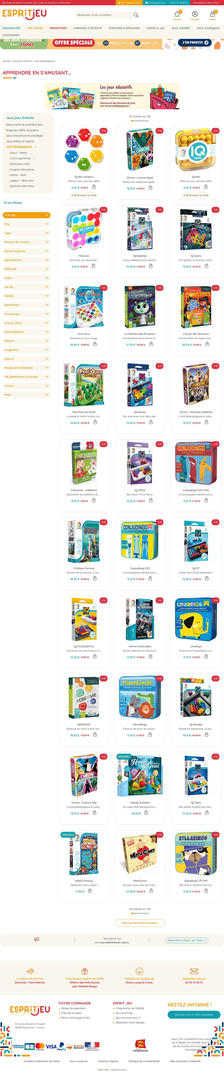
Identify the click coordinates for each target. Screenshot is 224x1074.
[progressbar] (140, 118)
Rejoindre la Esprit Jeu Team (186, 936)
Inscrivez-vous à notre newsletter (194, 1012)
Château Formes (84, 565)
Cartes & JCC (155, 28)
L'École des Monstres (196, 331)
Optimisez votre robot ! (83, 882)
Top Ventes (35, 28)
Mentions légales (108, 1061)
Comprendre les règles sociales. (197, 335)
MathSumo (140, 878)
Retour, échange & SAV (75, 1015)
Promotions (58, 28)
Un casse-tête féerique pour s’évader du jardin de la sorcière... (159, 804)
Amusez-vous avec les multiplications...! (145, 882)
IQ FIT (196, 565)
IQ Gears (196, 253)
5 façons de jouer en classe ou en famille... (147, 726)
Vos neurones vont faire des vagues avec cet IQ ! (151, 413)
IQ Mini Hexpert (84, 174)
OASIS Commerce (118, 1070)
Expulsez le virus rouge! (83, 335)
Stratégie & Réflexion (124, 28)
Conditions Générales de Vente (38, 1061)
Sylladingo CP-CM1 (196, 878)
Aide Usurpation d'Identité (189, 1061)
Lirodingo (196, 644)
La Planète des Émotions (140, 331)
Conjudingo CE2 (140, 565)
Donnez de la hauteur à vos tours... (87, 570)
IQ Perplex (196, 722)
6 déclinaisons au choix (84, 192)
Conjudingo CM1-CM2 (196, 487)
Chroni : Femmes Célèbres (196, 409)
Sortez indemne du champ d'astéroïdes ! (146, 648)
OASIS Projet (103, 1070)
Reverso (84, 253)
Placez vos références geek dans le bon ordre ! (150, 179)
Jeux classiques (208, 28)
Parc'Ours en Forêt (84, 409)
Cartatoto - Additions (84, 487)
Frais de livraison (71, 1010)
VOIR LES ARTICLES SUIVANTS (139, 920)
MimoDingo (140, 722)
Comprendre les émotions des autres (144, 335)
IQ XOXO (140, 487)
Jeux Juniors (180, 28)
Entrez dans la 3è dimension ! (196, 570)
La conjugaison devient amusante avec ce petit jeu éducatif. (158, 570)
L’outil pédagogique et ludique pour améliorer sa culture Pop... (103, 804)
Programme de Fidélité (129, 1005)
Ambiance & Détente (88, 28)
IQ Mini (196, 174)
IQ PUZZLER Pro (84, 644)
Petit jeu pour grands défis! (84, 178)
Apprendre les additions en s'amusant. (89, 492)
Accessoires (11, 35)
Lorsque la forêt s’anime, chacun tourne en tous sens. (98, 413)
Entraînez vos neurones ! (84, 257)
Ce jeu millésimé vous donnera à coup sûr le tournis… (153, 257)
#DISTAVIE (84, 722)
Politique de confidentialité (145, 1061)
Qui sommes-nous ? (127, 1015)
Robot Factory (84, 878)
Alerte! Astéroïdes (140, 644)
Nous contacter (77, 1061)
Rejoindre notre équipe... (130, 1019)
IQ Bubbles (140, 253)
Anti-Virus (84, 331)
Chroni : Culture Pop (84, 800)
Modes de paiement (73, 1005)
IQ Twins (196, 800)
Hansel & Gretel (140, 800)
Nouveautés (11, 28)
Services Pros (123, 1010)
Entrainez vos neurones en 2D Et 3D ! (88, 648)
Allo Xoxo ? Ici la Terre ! (140, 492)
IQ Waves (140, 409)
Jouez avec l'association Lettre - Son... (201, 648)
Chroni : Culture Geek (140, 175)
